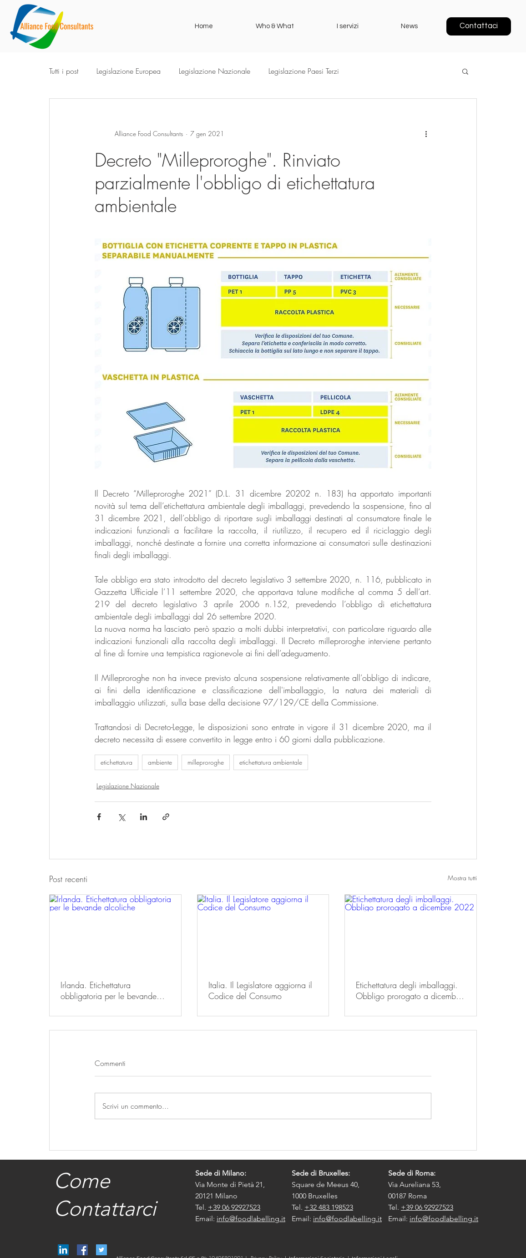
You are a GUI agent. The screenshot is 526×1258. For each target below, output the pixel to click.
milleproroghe (205, 762)
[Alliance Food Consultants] (63, 1249)
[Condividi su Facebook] (99, 816)
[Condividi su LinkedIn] (143, 816)
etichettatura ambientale (270, 762)
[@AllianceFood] (101, 1249)
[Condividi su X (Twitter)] (121, 816)
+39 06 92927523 (234, 1207)
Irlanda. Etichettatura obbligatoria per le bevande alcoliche (109, 990)
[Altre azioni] (425, 133)
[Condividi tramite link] (166, 816)
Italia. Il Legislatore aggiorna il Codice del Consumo (260, 990)
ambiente (160, 762)
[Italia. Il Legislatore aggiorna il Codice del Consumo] (263, 932)
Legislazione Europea (128, 71)
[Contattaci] (478, 26)
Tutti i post (63, 71)
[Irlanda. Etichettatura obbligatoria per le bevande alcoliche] (115, 932)
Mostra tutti (462, 877)
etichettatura (116, 762)
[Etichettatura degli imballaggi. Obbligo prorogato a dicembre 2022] (410, 932)
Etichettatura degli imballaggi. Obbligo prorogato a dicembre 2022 (409, 990)
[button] (465, 71)
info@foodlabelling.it (251, 1218)
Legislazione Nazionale (214, 71)
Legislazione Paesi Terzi (303, 71)
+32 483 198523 (328, 1207)
